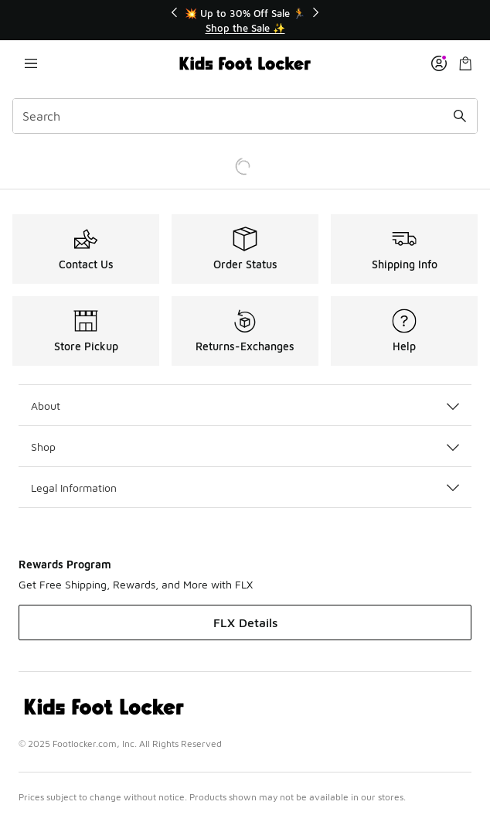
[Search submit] (460, 116)
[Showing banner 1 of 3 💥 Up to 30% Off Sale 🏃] (245, 20)
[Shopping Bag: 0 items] (465, 63)
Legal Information (245, 487)
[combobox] (245, 116)
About (245, 405)
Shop (245, 446)
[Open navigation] (31, 63)
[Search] (245, 116)
